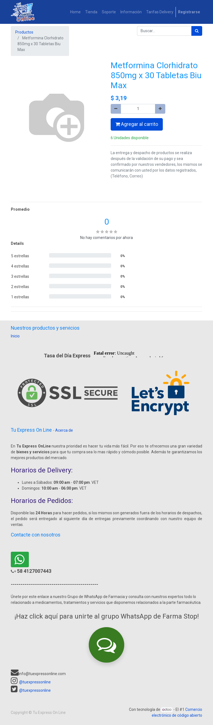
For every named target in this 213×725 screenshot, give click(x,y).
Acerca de (64, 430)
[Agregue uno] (160, 109)
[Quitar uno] (116, 109)
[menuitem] (75, 12)
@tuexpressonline (35, 682)
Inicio (15, 336)
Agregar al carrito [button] (136, 124)
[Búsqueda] (196, 31)
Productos (24, 32)
